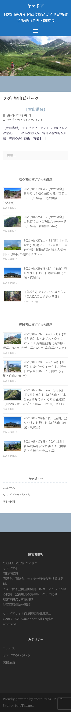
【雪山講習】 (35, 109)
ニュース (9, 487)
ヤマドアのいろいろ (31, 119)
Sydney (8, 705)
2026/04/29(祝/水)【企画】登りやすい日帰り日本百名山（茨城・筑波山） (45, 273)
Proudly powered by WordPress (27, 699)
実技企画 (9, 502)
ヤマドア (35, 6)
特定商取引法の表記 (16, 604)
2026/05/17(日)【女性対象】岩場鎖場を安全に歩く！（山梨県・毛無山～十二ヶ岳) (45, 446)
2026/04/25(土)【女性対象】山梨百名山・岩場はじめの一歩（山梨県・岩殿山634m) (45, 222)
